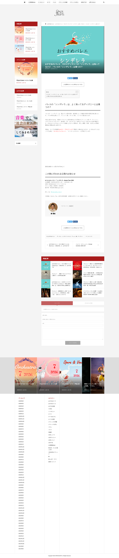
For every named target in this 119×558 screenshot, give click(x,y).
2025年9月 (21, 424)
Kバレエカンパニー (56, 192)
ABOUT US (83, 2)
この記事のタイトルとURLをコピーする (72, 84)
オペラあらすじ (52, 416)
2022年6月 (21, 523)
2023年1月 (21, 505)
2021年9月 (21, 546)
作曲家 (50, 432)
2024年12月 (21, 446)
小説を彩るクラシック (53, 453)
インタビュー (41, 2)
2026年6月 (21, 401)
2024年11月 (21, 449)
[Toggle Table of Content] (76, 92)
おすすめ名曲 (51, 406)
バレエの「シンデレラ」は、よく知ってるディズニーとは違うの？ (62, 94)
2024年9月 (21, 454)
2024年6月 (21, 462)
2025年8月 (21, 426)
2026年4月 (21, 406)
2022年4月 (21, 528)
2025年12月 (21, 416)
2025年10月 (21, 421)
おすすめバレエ (54, 68)
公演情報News (31, 2)
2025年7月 (21, 429)
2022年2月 (21, 533)
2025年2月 (21, 441)
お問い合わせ (92, 2)
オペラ (48, 2)
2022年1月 (21, 536)
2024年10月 (21, 452)
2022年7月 (21, 520)
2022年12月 (21, 508)
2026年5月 (21, 403)
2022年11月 (21, 510)
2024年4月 (21, 467)
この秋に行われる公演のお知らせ (54, 96)
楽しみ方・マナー (52, 459)
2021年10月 (21, 543)
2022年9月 (21, 515)
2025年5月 (21, 434)
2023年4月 (21, 497)
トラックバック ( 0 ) (88, 303)
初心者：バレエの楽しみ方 (53, 448)
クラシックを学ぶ (74, 2)
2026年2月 (21, 411)
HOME (25, 2)
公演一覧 (50, 442)
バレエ (54, 2)
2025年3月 (21, 439)
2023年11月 (21, 480)
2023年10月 (21, 482)
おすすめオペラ (52, 401)
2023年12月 (21, 477)
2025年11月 (21, 418)
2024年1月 (21, 474)
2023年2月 (21, 503)
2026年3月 (21, 408)
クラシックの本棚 (63, 2)
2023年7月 (21, 490)
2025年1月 (21, 444)
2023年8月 (21, 487)
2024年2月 (21, 472)
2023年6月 (21, 492)
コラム (50, 427)
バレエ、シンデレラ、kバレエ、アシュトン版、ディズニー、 (70, 236)
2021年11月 (21, 541)
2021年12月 (21, 538)
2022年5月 (21, 525)
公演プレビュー (52, 437)
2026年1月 (21, 413)
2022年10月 (21, 513)
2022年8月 (21, 518)
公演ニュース (51, 434)
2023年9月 (21, 485)
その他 (50, 408)
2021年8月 (21, 548)
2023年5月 (21, 495)
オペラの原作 (51, 419)
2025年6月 (21, 431)
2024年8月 (21, 457)
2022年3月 (21, 531)
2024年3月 (21, 469)
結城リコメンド (52, 461)
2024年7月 (21, 459)
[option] (26, 375)
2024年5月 (21, 464)
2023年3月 (21, 500)
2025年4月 (21, 436)
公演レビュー (51, 440)
